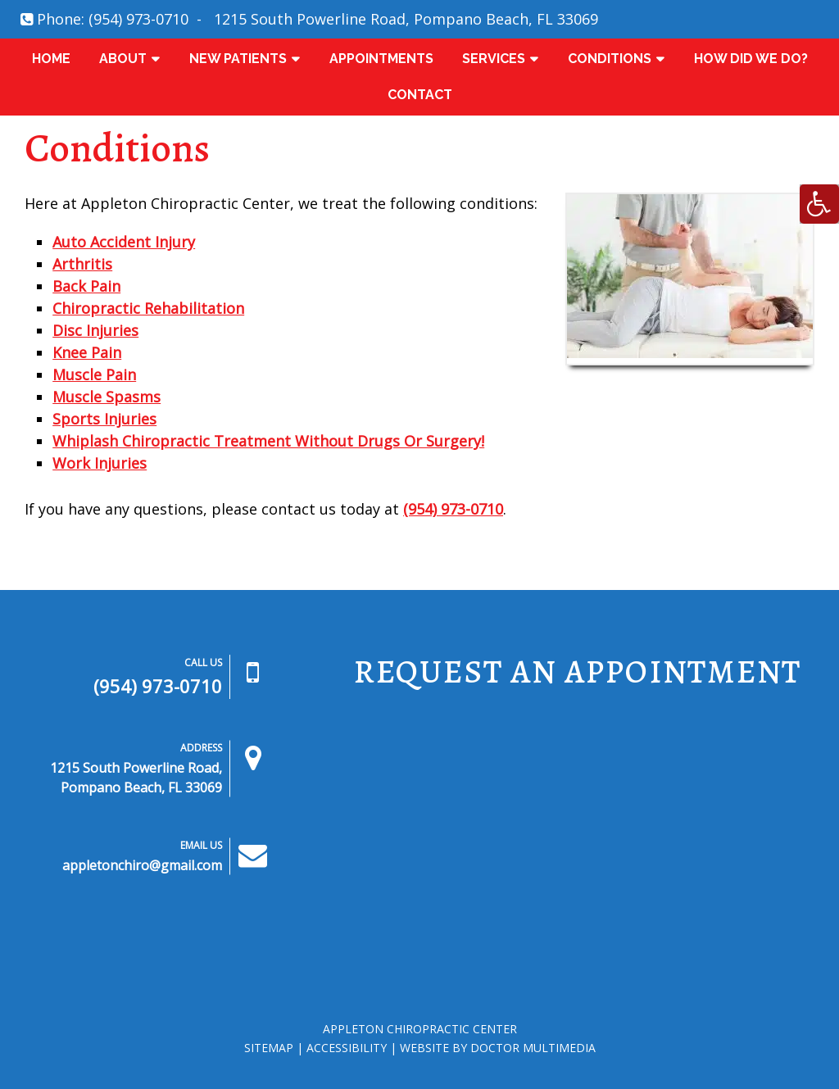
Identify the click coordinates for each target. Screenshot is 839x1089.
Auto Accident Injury (123, 242)
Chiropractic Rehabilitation (148, 308)
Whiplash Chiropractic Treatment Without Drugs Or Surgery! (268, 441)
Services (493, 58)
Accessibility (346, 1047)
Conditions (609, 58)
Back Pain (86, 286)
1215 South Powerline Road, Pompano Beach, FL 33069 (406, 19)
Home (51, 58)
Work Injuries (99, 463)
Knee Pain (86, 352)
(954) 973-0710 (138, 19)
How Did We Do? (751, 58)
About (123, 58)
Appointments (381, 58)
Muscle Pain (94, 374)
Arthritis (82, 264)
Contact (420, 94)
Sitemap (268, 1047)
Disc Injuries (95, 330)
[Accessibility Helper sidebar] (819, 204)
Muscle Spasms (106, 396)
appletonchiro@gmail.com (142, 865)
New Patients (238, 58)
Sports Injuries (104, 419)
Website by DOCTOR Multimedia (498, 1047)
